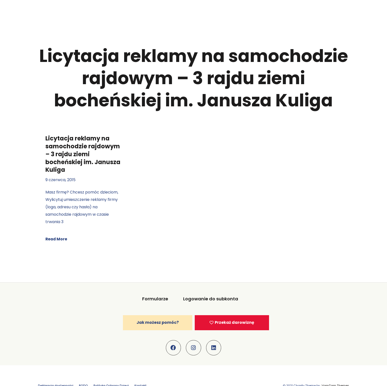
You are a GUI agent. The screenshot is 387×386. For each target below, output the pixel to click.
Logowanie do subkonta (210, 299)
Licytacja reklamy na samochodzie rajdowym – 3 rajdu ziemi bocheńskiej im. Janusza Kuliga (82, 154)
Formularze (155, 299)
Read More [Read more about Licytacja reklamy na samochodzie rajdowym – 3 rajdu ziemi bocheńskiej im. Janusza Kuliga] (56, 239)
